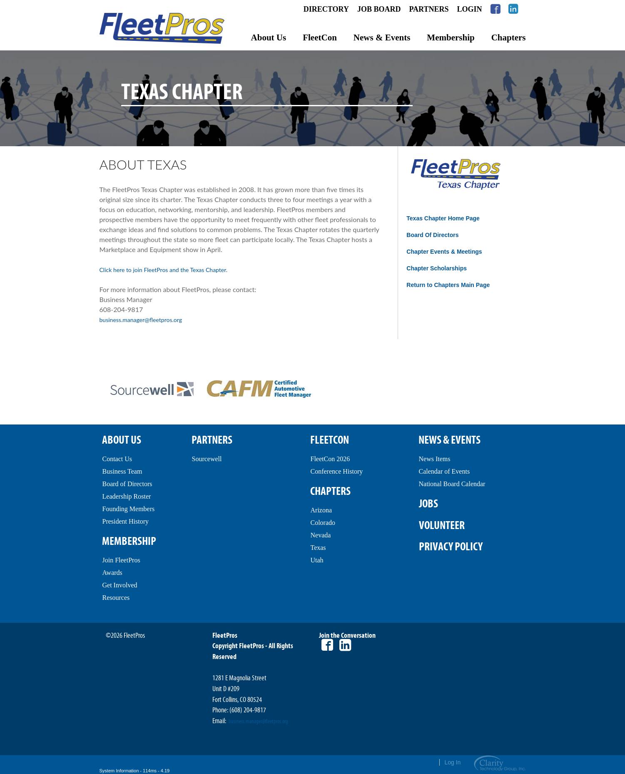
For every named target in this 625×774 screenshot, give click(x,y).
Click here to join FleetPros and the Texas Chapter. (164, 269)
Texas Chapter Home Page (443, 218)
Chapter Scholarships (436, 268)
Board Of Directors (432, 235)
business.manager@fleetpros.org (141, 319)
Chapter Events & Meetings (444, 251)
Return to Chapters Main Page (448, 285)
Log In (452, 762)
